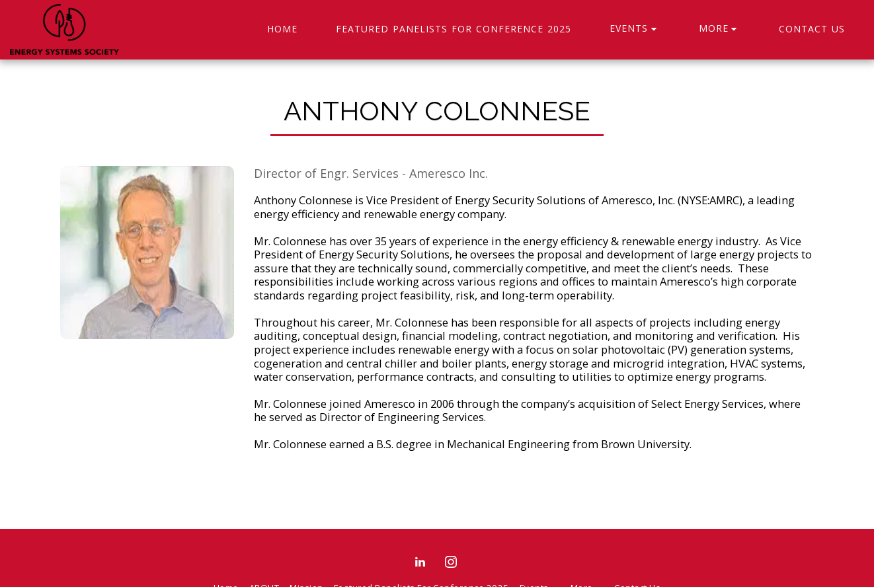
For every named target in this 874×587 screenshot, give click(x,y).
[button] (635, 29)
